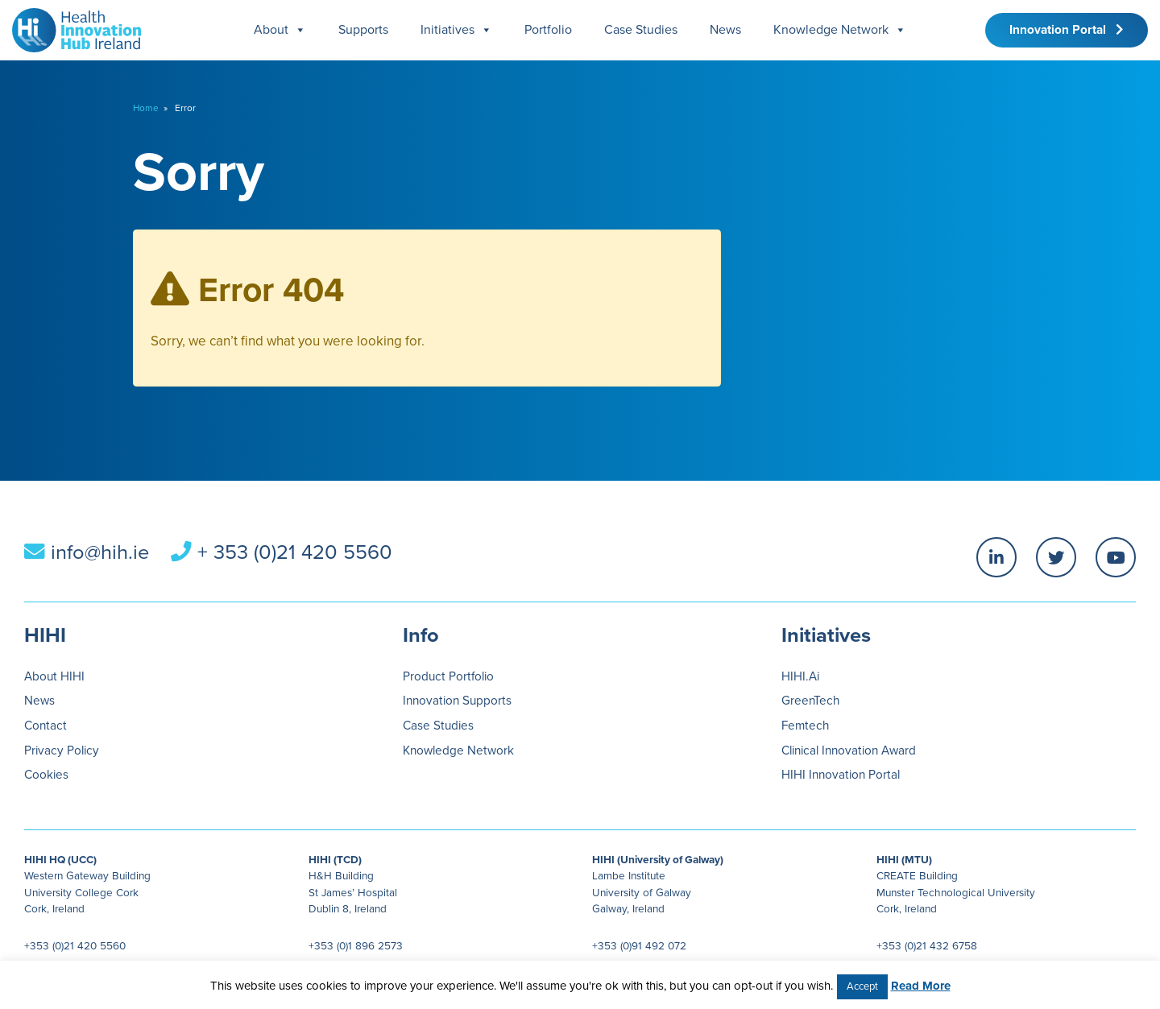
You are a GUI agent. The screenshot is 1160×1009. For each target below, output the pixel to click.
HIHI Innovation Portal (840, 774)
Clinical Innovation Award (848, 750)
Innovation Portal (1066, 30)
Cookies (46, 774)
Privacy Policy (61, 750)
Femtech (805, 725)
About (280, 30)
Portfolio (548, 30)
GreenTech (810, 700)
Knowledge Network (839, 30)
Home (146, 108)
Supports (363, 30)
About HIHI (54, 676)
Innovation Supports (457, 700)
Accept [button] (862, 986)
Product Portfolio (448, 676)
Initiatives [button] (456, 30)
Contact (45, 725)
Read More (921, 985)
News (725, 30)
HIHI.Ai (800, 676)
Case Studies (640, 30)
